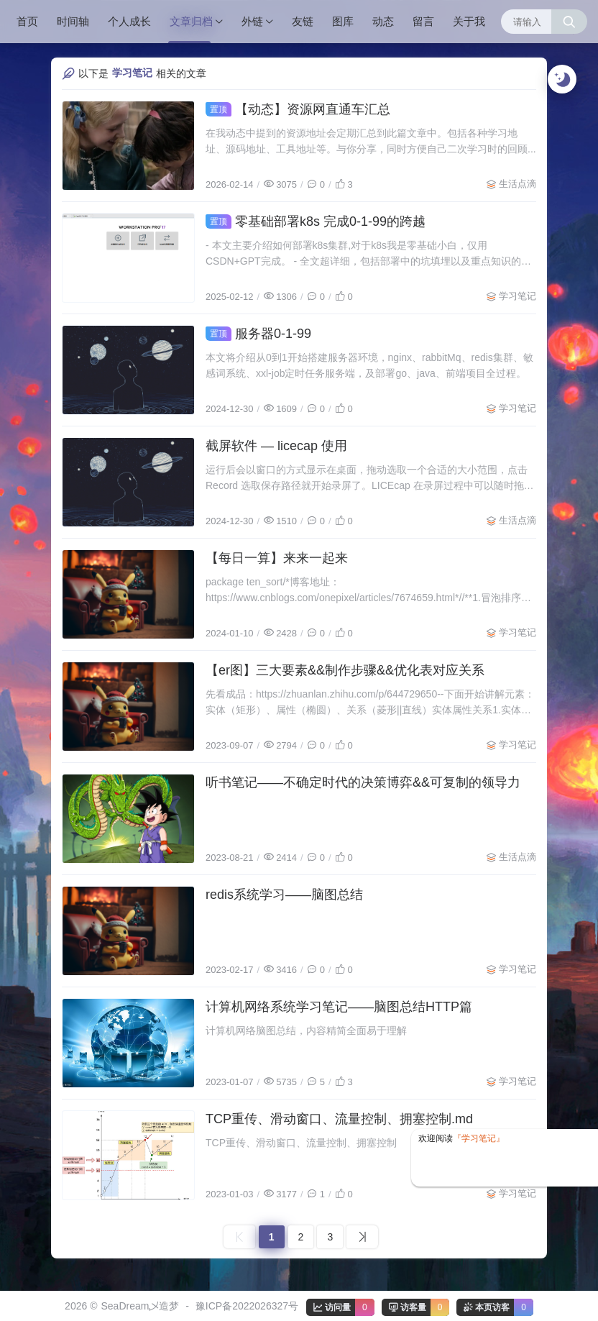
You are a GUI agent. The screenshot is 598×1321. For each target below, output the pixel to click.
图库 (343, 21)
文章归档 (191, 21)
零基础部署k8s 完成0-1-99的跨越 (316, 221)
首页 (27, 21)
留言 (423, 21)
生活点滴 (517, 183)
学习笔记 (517, 296)
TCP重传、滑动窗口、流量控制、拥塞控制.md (339, 1119)
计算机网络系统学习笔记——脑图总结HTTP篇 (339, 1007)
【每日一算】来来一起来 (277, 558)
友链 (302, 21)
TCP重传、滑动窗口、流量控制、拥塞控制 (301, 1142)
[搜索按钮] (569, 21)
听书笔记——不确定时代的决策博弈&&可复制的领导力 (363, 782)
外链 (252, 21)
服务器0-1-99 (258, 333)
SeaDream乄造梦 (140, 1306)
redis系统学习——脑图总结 (284, 894)
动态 (383, 21)
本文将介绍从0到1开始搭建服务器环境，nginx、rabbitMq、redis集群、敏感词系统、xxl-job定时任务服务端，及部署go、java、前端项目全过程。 (369, 365)
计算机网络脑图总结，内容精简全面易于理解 (306, 1030)
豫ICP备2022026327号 (247, 1306)
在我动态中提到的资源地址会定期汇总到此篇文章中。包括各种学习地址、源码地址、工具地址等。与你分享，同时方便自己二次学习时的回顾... (371, 141)
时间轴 (73, 21)
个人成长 (129, 21)
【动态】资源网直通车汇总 (298, 109)
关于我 (469, 21)
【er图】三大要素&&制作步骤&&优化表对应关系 (345, 670)
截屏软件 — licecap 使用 (276, 446)
